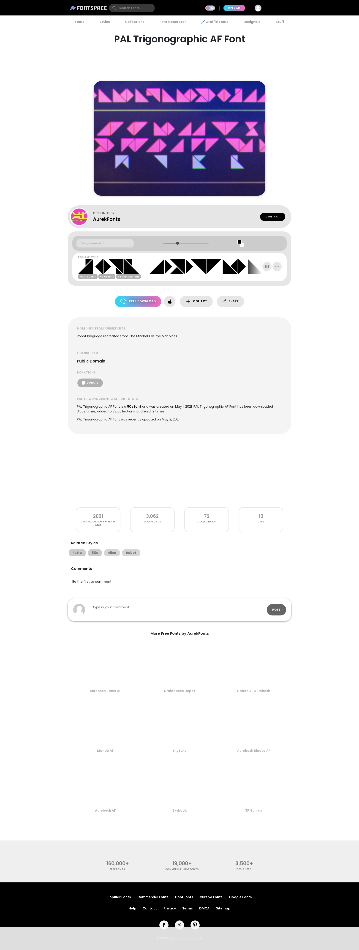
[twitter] (179, 925)
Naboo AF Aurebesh (253, 691)
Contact (273, 216)
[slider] (177, 243)
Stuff (280, 21)
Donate (90, 383)
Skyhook (179, 810)
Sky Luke (180, 750)
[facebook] (164, 925)
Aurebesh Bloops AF (253, 750)
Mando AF (105, 750)
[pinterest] (195, 925)
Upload (234, 8)
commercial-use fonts (182, 869)
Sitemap (223, 908)
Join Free (279, 8)
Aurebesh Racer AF (105, 691)
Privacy (169, 908)
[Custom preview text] (105, 243)
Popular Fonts (119, 897)
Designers (252, 21)
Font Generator (173, 21)
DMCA (204, 908)
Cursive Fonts (211, 897)
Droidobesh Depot (179, 691)
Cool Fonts (184, 897)
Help (132, 908)
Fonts (79, 21)
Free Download (138, 301)
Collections (134, 21)
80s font (134, 406)
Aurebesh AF (105, 810)
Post (276, 610)
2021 (98, 516)
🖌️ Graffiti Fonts (214, 21)
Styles (105, 21)
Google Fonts (240, 897)
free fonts (117, 869)
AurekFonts (106, 219)
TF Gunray (253, 810)
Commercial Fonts (153, 897)
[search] (132, 8)
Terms (187, 908)
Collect (196, 301)
